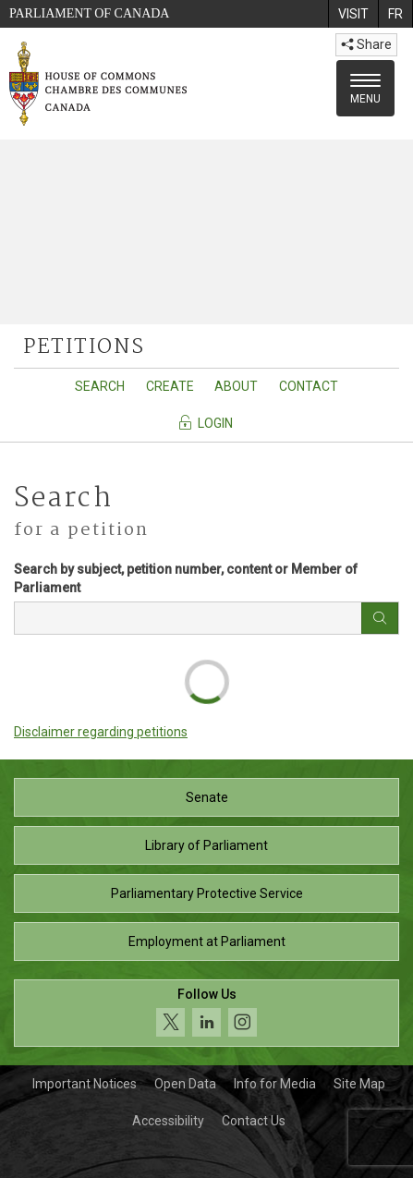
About (236, 386)
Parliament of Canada (89, 13)
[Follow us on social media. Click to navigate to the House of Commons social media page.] (206, 1013)
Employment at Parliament (206, 941)
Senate (207, 797)
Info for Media (275, 1083)
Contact (308, 386)
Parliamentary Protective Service (207, 893)
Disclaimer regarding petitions (101, 731)
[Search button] (379, 618)
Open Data (185, 1083)
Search (100, 386)
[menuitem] (353, 14)
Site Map (359, 1083)
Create (170, 386)
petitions (83, 347)
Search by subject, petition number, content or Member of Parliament (186, 578)
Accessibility (168, 1120)
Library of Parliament (206, 845)
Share (366, 44)
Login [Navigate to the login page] (204, 422)
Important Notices (84, 1083)
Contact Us (253, 1120)
